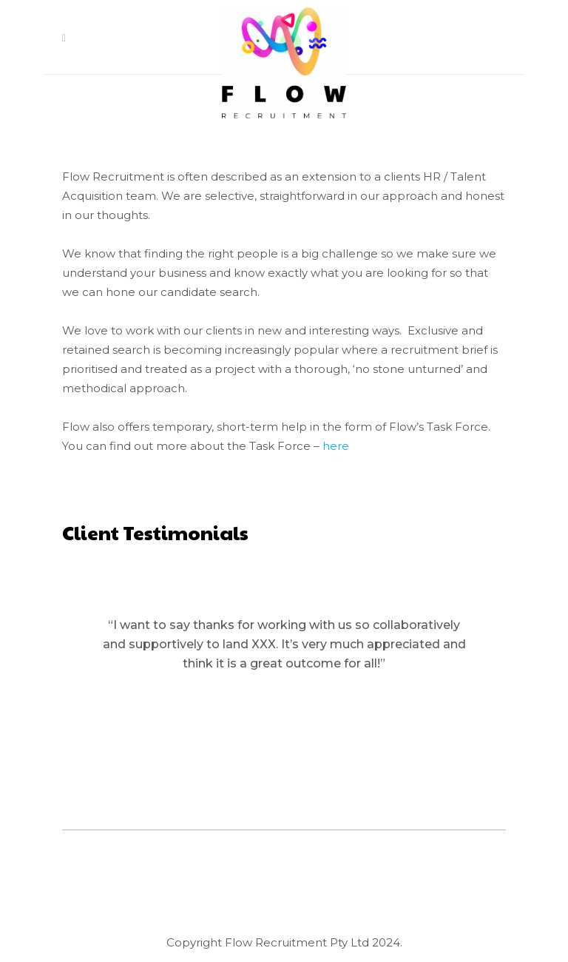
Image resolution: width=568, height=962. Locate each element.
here (335, 446)
